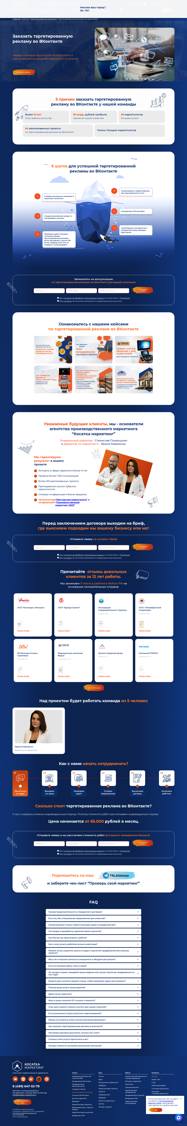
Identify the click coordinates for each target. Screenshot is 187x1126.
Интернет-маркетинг (133, 1081)
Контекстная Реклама (80, 1095)
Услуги (74, 1073)
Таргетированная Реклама (82, 1092)
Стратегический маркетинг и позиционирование (136, 1077)
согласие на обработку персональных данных (84, 298)
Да (81, 10)
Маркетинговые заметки (108, 1088)
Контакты (155, 1073)
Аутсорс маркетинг (79, 1098)
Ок (156, 1110)
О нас (154, 1082)
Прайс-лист (156, 1079)
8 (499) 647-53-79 (26, 1086)
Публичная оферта (159, 1085)
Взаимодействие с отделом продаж (82, 1108)
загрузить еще (94, 688)
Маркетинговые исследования (131, 1102)
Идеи (101, 1079)
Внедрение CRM (78, 1115)
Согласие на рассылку (160, 1088)
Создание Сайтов (78, 1089)
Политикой (125, 298)
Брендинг (76, 1101)
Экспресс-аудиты (105, 1107)
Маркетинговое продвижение (131, 1091)
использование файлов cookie (160, 1102)
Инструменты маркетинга (108, 1082)
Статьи (101, 1076)
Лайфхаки (102, 1085)
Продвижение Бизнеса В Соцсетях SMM (81, 1077)
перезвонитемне (23, 1102)
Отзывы (155, 1076)
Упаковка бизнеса (132, 1087)
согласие (68, 301)
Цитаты (101, 1104)
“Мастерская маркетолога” (71, 499)
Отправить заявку (143, 290)
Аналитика (129, 1084)
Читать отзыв (23, 631)
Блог (100, 1073)
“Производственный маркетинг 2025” (67, 504)
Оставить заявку (23, 72)
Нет (87, 10)
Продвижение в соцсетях (134, 1095)
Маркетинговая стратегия (82, 1104)
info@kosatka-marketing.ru (24, 1095)
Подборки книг (104, 1095)
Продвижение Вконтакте (81, 1081)
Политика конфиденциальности (25, 1113)
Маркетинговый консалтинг (82, 1112)
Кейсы (127, 1073)
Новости (102, 1091)
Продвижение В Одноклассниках (78, 1085)
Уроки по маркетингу (107, 1101)
